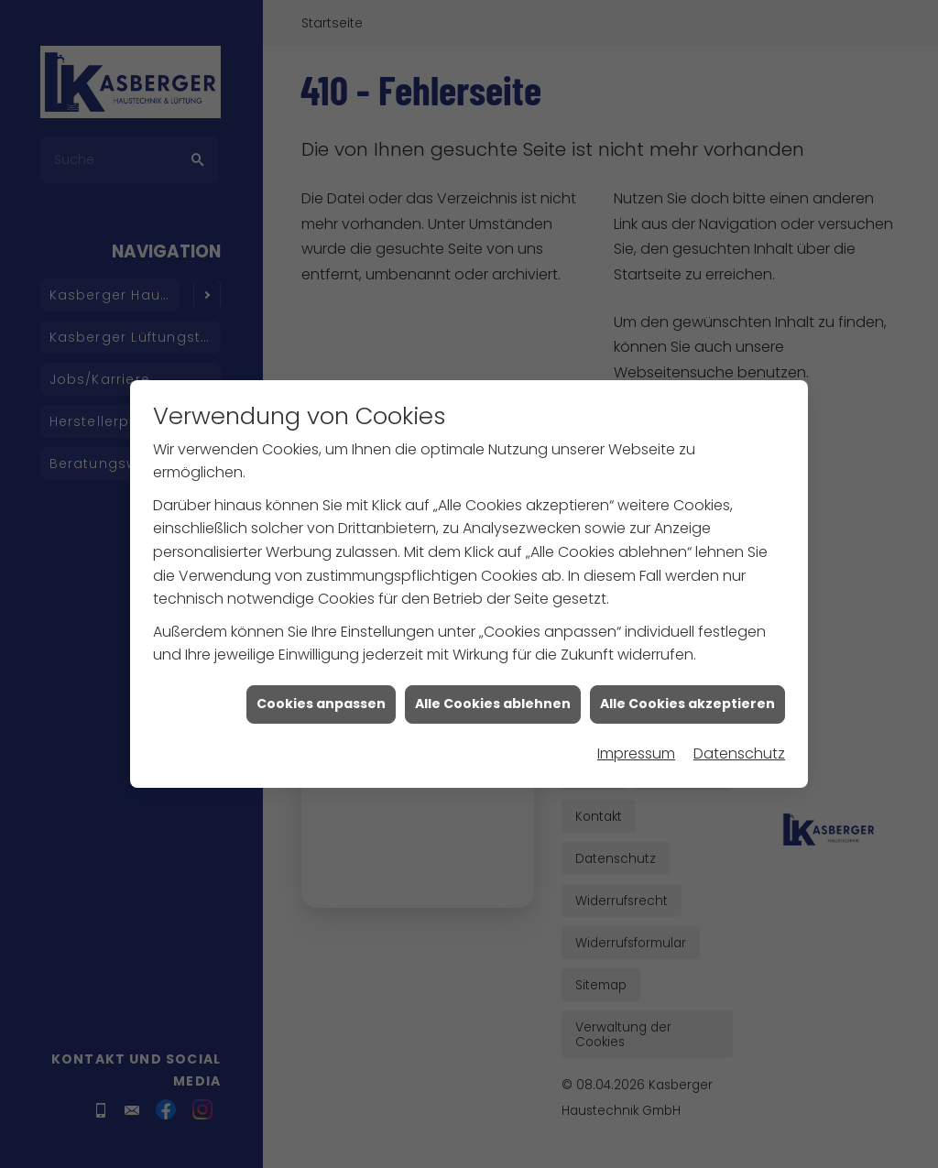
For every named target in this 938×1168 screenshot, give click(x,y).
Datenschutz (739, 724)
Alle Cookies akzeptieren (687, 674)
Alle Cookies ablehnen (493, 674)
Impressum (636, 724)
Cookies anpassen (321, 674)
